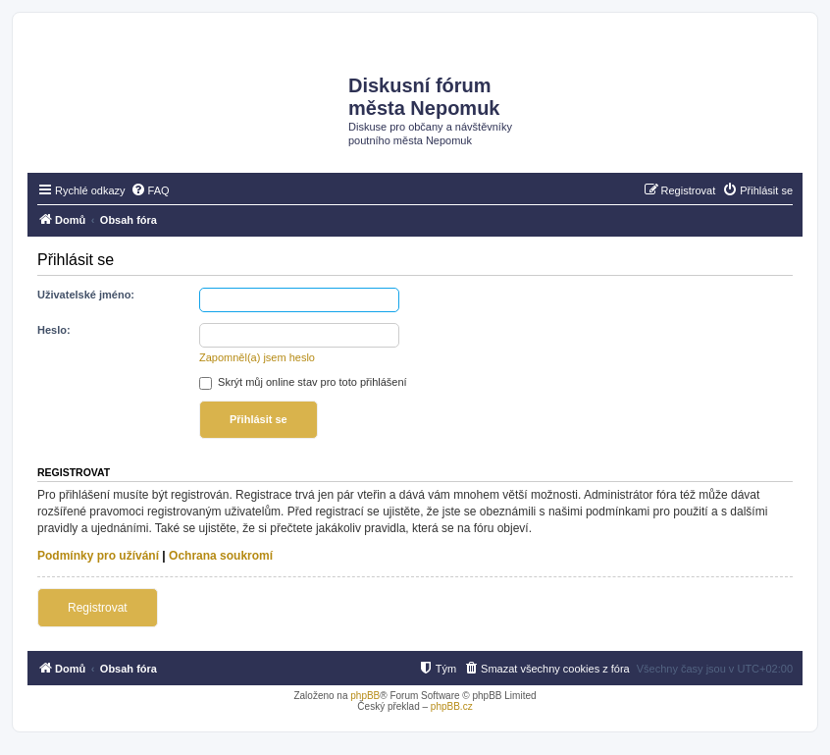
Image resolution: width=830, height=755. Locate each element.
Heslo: (54, 330)
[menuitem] (150, 190)
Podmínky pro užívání (98, 556)
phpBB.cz (452, 706)
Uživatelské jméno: (85, 294)
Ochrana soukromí (221, 556)
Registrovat (98, 608)
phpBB (365, 695)
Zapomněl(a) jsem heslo (257, 357)
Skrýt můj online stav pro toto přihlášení (303, 382)
